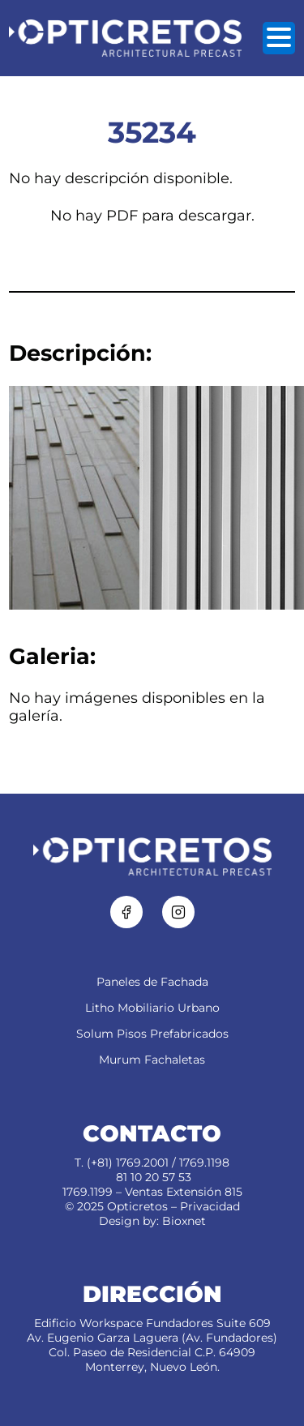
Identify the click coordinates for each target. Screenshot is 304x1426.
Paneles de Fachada (152, 981)
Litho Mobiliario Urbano (152, 1007)
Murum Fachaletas (152, 1059)
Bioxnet (184, 1221)
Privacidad (210, 1206)
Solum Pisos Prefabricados (152, 1033)
